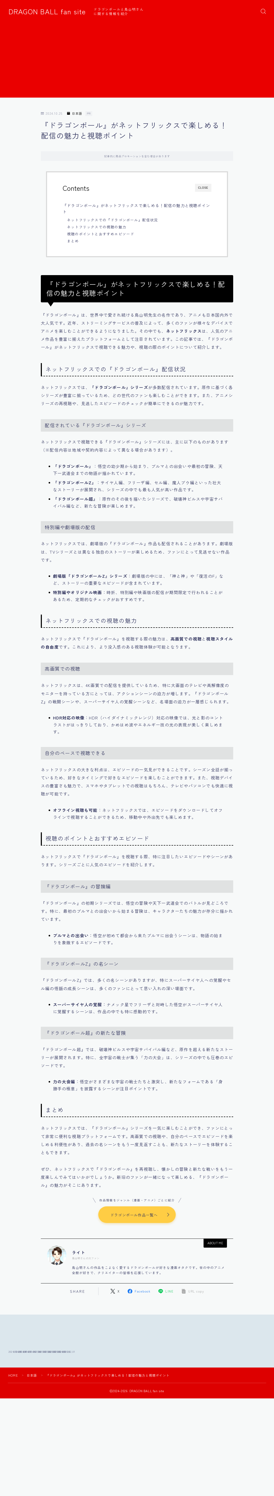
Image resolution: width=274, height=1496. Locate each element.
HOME (13, 1409)
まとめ (73, 240)
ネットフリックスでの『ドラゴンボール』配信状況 (112, 219)
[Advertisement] (137, 61)
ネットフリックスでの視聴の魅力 (96, 226)
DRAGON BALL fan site (47, 11)
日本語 (74, 113)
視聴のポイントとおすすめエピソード (100, 233)
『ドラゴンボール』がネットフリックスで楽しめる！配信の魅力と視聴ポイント (136, 208)
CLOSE (203, 187)
